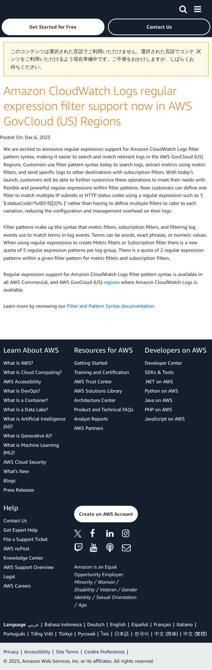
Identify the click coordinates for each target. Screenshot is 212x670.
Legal (9, 576)
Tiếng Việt (42, 634)
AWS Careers (17, 586)
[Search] (183, 8)
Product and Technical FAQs (103, 409)
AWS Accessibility (22, 381)
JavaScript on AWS (165, 419)
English (118, 624)
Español (139, 624)
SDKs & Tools (159, 372)
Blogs (9, 480)
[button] (53, 27)
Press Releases (18, 490)
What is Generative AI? (27, 436)
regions (112, 282)
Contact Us (15, 520)
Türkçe (65, 634)
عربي (33, 624)
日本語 (121, 634)
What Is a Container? (25, 400)
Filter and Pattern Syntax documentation (110, 306)
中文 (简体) (166, 634)
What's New (16, 471)
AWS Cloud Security (24, 462)
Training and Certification (101, 372)
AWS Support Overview (28, 567)
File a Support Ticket (25, 539)
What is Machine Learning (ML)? (31, 448)
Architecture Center (94, 400)
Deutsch (95, 624)
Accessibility (37, 651)
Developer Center (163, 363)
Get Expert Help (20, 530)
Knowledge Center (23, 558)
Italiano (184, 624)
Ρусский (86, 634)
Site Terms (67, 651)
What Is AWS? (18, 363)
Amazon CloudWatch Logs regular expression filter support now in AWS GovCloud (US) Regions (97, 105)
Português (14, 634)
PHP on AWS (158, 409)
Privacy (11, 651)
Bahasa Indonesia (63, 624)
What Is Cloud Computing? (32, 372)
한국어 (141, 634)
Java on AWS (158, 400)
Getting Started (90, 363)
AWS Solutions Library (98, 391)
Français (162, 624)
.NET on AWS (159, 381)
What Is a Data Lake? (25, 409)
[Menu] (197, 8)
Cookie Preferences (104, 651)
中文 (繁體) (195, 634)
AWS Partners (88, 428)
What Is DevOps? (21, 391)
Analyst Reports (91, 419)
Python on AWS (161, 391)
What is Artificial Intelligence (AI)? (34, 422)
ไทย (105, 634)
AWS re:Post (16, 548)
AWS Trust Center (93, 381)
